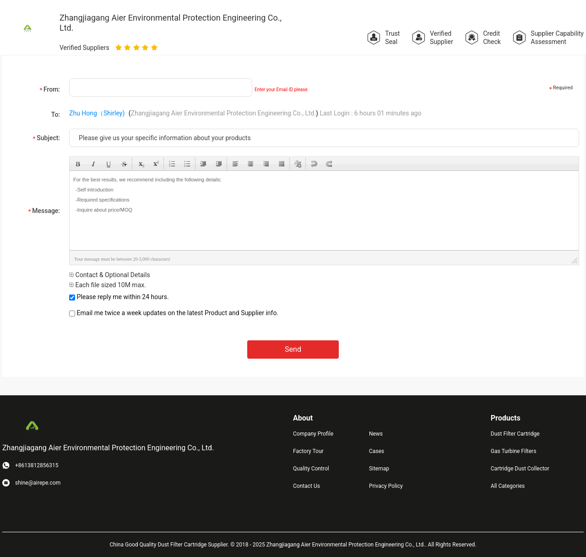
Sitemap (379, 468)
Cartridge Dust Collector (520, 468)
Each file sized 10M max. (107, 285)
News (376, 434)
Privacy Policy (386, 486)
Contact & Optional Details (109, 274)
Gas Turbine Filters (514, 451)
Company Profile (313, 434)
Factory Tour (308, 451)
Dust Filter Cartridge (515, 434)
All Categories (508, 486)
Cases (376, 451)
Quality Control (311, 468)
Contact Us (306, 486)
